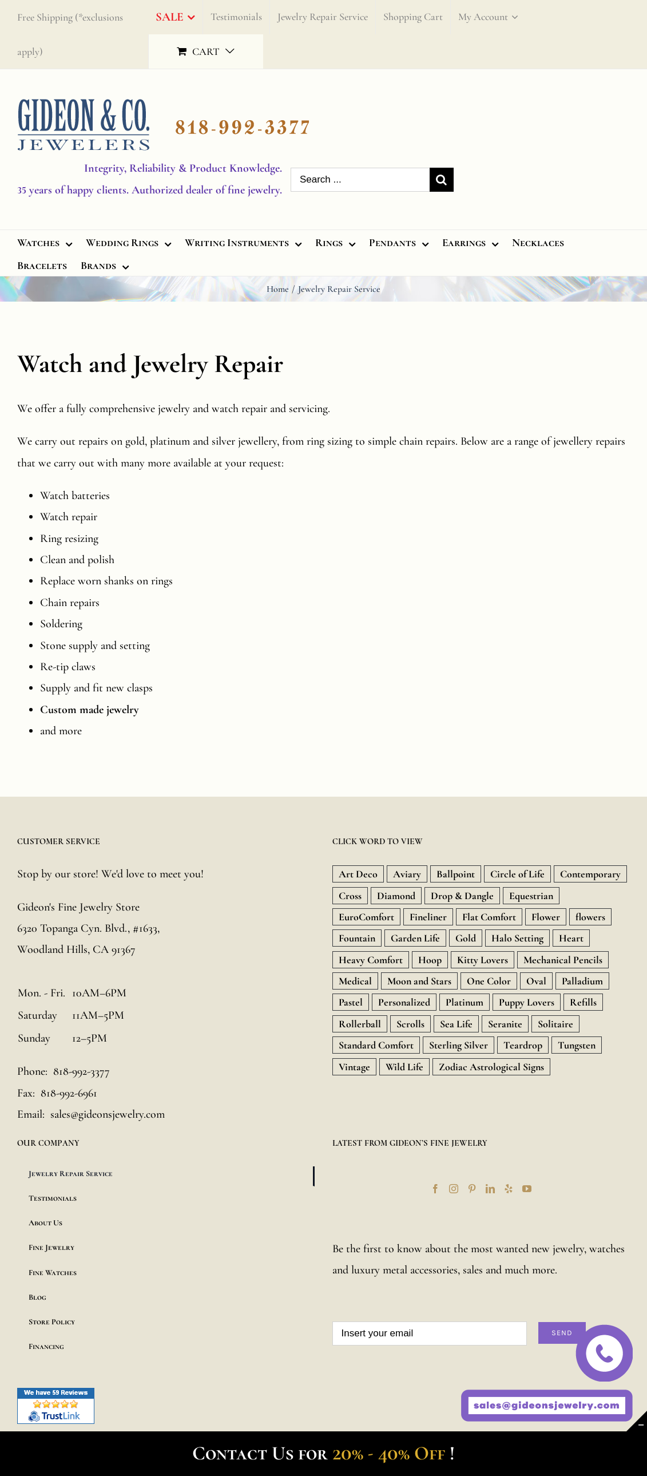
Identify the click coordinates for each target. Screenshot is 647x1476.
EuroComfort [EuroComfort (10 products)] (366, 917)
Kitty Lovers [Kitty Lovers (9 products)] (482, 959)
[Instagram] (453, 1188)
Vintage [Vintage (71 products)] (354, 1066)
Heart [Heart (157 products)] (571, 938)
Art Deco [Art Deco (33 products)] (358, 874)
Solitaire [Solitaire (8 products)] (555, 1024)
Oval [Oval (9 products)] (536, 981)
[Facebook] (435, 1188)
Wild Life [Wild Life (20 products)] (404, 1066)
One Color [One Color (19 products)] (489, 981)
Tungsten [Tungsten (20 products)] (577, 1045)
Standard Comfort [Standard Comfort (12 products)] (376, 1045)
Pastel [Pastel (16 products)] (351, 1002)
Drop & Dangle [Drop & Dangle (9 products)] (462, 895)
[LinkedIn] (490, 1188)
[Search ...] (360, 180)
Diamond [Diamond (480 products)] (396, 895)
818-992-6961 (69, 1093)
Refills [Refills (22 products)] (583, 1002)
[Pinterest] (472, 1188)
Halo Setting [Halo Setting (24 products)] (517, 938)
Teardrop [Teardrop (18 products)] (522, 1045)
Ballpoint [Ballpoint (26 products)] (455, 874)
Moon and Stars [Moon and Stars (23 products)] (419, 981)
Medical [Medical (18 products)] (355, 981)
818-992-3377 (81, 1071)
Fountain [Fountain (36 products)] (357, 938)
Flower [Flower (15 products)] (545, 917)
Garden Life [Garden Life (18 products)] (415, 938)
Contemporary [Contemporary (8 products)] (590, 874)
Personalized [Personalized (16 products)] (404, 1002)
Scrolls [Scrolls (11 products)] (410, 1024)
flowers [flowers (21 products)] (590, 917)
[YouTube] (526, 1188)
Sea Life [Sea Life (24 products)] (456, 1024)
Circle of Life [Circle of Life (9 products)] (517, 874)
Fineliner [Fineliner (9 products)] (428, 917)
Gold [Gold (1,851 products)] (465, 938)
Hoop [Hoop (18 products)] (430, 959)
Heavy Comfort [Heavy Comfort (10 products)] (371, 959)
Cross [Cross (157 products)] (350, 895)
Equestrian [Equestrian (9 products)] (531, 895)
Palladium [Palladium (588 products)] (582, 981)
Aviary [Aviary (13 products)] (407, 874)
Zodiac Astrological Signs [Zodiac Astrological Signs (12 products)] (491, 1066)
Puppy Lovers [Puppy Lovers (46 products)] (526, 1002)
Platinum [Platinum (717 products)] (464, 1002)
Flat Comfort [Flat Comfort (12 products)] (489, 917)
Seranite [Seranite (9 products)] (505, 1024)
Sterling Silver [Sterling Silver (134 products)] (458, 1045)
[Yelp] (508, 1188)
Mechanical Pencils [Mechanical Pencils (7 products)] (562, 959)
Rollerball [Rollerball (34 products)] (360, 1024)
